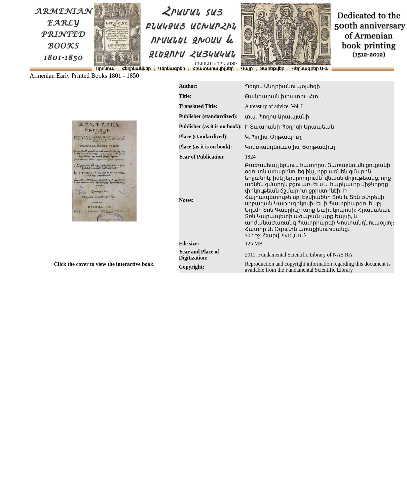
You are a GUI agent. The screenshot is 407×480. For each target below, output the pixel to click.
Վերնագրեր (171, 68)
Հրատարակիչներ (212, 68)
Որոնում (105, 68)
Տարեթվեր (272, 68)
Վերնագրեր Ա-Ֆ (310, 68)
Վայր (247, 68)
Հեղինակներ (136, 68)
